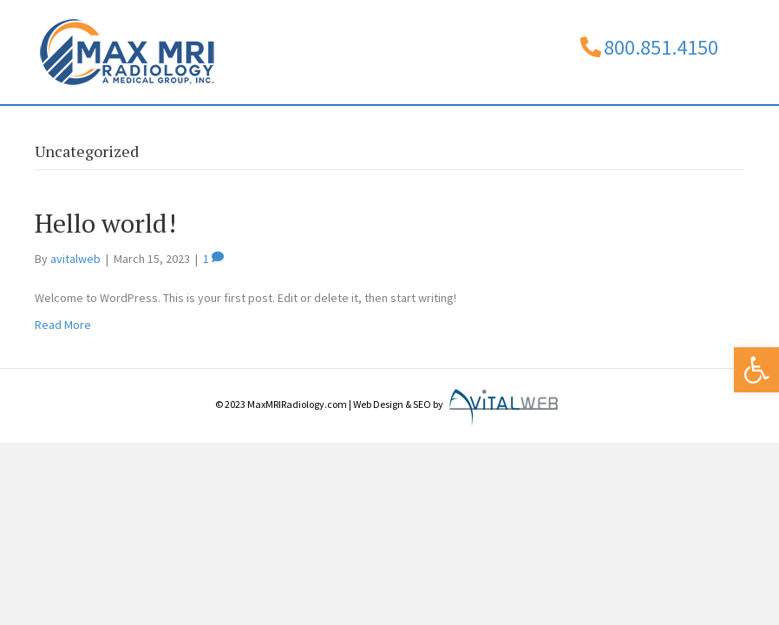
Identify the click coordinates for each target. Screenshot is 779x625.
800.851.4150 (661, 47)
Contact (570, 130)
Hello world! (105, 275)
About (141, 130)
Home (70, 130)
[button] (756, 369)
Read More (63, 377)
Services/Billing (347, 130)
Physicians (227, 130)
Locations (464, 130)
